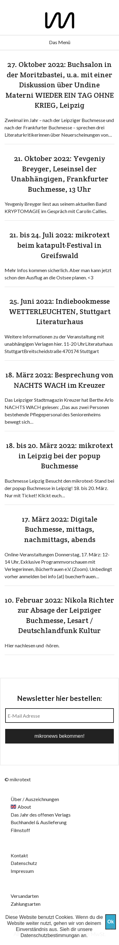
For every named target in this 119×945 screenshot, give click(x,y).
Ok (110, 921)
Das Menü (59, 42)
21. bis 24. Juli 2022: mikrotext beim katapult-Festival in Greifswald (59, 245)
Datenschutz (24, 863)
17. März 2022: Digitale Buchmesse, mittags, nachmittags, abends (59, 529)
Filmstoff (20, 830)
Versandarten (25, 896)
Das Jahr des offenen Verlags (41, 814)
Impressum (22, 871)
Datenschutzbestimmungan (50, 935)
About (24, 807)
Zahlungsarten (25, 904)
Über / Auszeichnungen (35, 799)
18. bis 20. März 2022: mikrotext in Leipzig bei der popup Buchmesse (59, 456)
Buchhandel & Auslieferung (39, 822)
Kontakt (19, 855)
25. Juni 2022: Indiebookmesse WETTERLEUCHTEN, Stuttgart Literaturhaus (59, 311)
